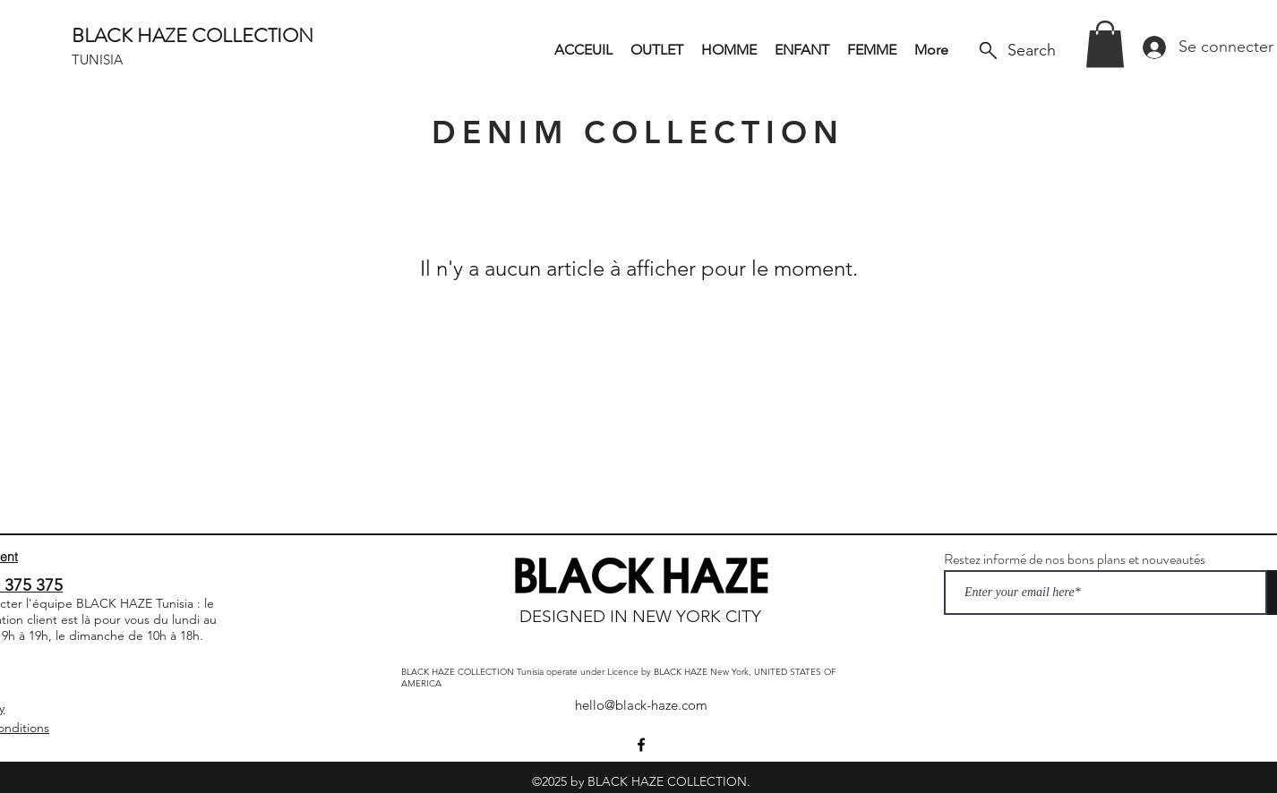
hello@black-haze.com (641, 704)
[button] (1105, 44)
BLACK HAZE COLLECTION (192, 35)
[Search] (1015, 50)
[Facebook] (641, 745)
